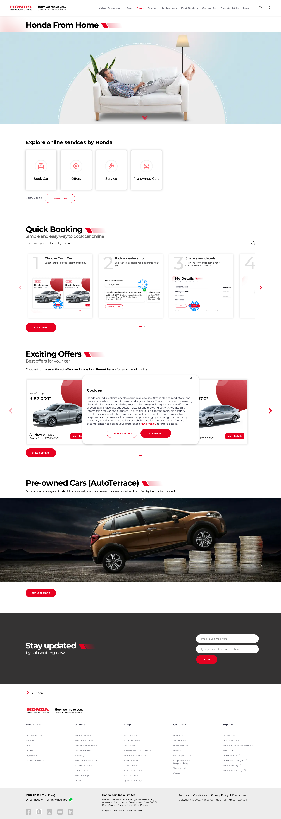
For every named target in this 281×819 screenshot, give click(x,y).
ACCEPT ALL (156, 433)
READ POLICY (148, 423)
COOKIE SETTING (122, 433)
